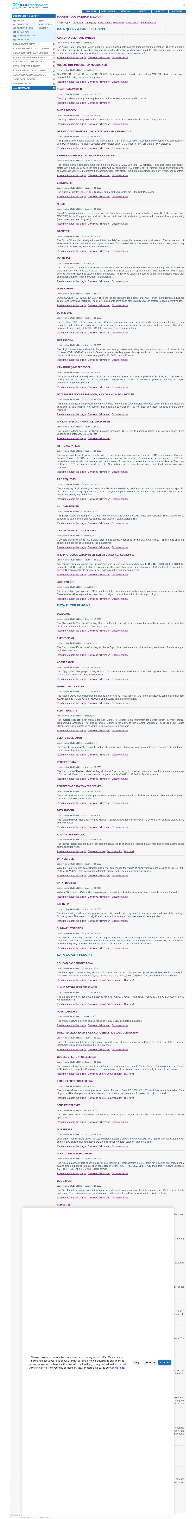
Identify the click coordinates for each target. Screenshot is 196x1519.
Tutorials (23, 32)
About (20, 20)
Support (160, 11)
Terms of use (31, 1517)
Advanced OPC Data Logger (29, 70)
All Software (21, 88)
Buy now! (129, 851)
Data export (132, 22)
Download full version (99, 57)
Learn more (149, 1362)
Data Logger (108, 11)
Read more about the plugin (71, 57)
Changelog (24, 39)
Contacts (177, 11)
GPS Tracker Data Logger (28, 62)
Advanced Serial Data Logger (31, 48)
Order (142, 11)
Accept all (164, 1362)
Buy (44, 20)
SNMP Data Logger (24, 79)
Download (23, 24)
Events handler (148, 22)
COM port (91, 11)
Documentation (120, 57)
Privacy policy (44, 1517)
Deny (136, 1362)
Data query (90, 22)
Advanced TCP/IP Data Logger (30, 53)
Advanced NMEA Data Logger (30, 57)
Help (45, 28)
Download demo (96, 851)
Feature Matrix (26, 35)
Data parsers (105, 22)
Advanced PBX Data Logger (29, 75)
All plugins (78, 22)
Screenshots (25, 28)
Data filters (118, 22)
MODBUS (125, 11)
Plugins (47, 24)
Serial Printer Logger (26, 66)
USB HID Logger (22, 83)
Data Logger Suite (24, 44)
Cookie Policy (117, 1367)
